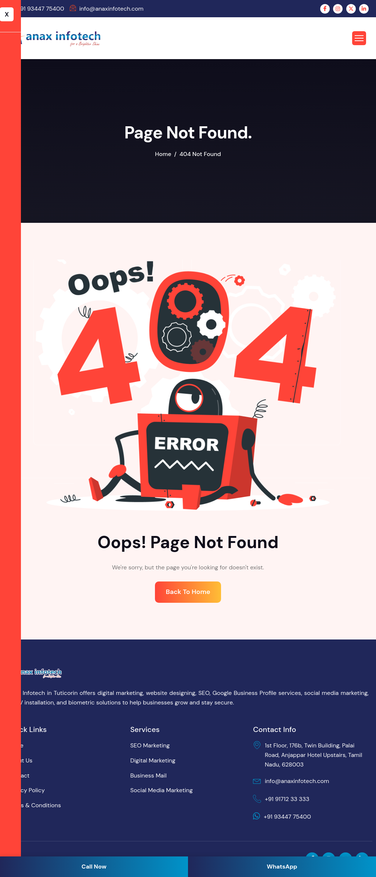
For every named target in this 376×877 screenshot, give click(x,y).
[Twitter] (351, 9)
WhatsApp (282, 866)
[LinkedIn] (364, 9)
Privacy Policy (26, 790)
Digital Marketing (153, 761)
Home (15, 746)
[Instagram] (338, 9)
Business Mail (148, 775)
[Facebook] (325, 9)
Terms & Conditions (34, 805)
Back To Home (188, 592)
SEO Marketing (150, 746)
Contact (18, 775)
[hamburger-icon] (362, 38)
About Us (19, 761)
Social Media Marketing (161, 790)
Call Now (94, 866)
